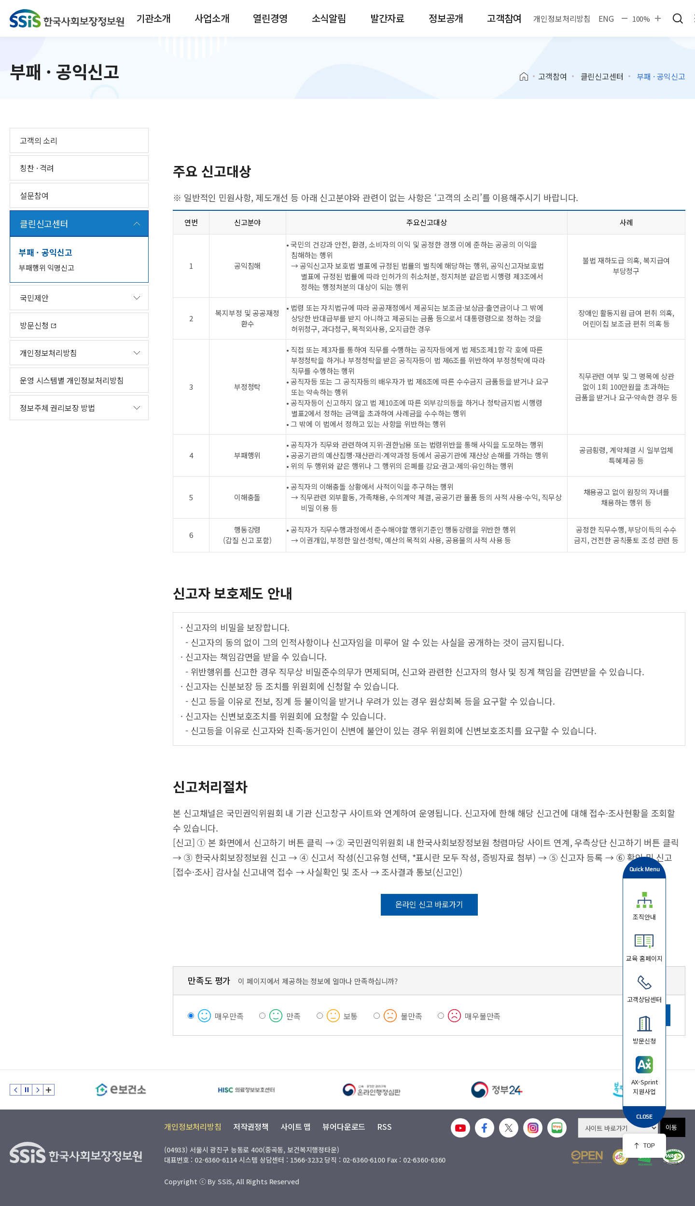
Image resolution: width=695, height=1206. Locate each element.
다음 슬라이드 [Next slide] (37, 1090)
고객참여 (504, 18)
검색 (677, 18)
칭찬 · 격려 (37, 168)
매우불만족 (482, 1016)
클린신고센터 (602, 76)
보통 (351, 1016)
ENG (606, 18)
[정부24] (497, 1090)
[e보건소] (120, 1090)
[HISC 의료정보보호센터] (246, 1090)
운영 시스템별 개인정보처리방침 (72, 380)
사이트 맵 (295, 1126)
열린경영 (270, 18)
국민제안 (34, 297)
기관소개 (153, 18)
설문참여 (34, 195)
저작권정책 (251, 1126)
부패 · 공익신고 (45, 252)
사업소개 (212, 18)
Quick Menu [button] (644, 869)
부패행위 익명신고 (46, 267)
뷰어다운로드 (343, 1126)
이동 (671, 1127)
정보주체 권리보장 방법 (57, 407)
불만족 (411, 1016)
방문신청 (38, 325)
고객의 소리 (38, 140)
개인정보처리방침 (562, 18)
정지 (26, 1090)
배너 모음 (49, 1090)
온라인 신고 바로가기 (429, 904)
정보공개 (446, 18)
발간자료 (387, 18)
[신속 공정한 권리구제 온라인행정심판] (371, 1090)
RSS (384, 1126)
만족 (293, 1016)
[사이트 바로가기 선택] (618, 1128)
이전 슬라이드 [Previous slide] (15, 1090)
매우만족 (229, 1016)
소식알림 (329, 18)
